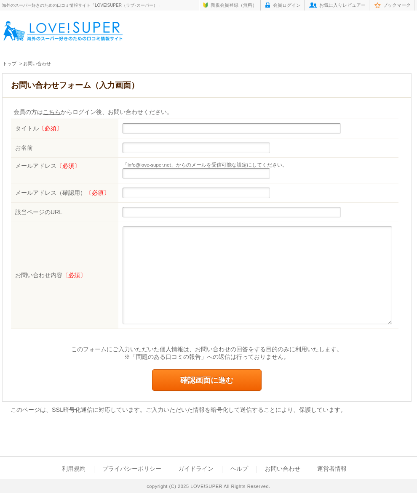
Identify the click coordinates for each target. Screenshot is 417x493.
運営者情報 (332, 468)
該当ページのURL (38, 212)
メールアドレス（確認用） (62, 192)
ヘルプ (239, 468)
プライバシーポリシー (131, 468)
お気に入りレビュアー (342, 5)
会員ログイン (287, 5)
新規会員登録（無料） (234, 5)
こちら (52, 112)
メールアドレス (47, 165)
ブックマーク (397, 5)
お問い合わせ (282, 468)
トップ (9, 63)
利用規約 (74, 468)
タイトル (38, 128)
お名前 (24, 147)
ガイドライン (196, 468)
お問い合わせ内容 (50, 275)
